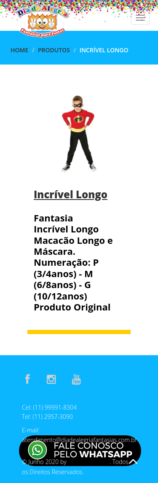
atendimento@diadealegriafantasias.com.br (79, 440)
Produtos (54, 50)
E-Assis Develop (88, 462)
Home (19, 50)
